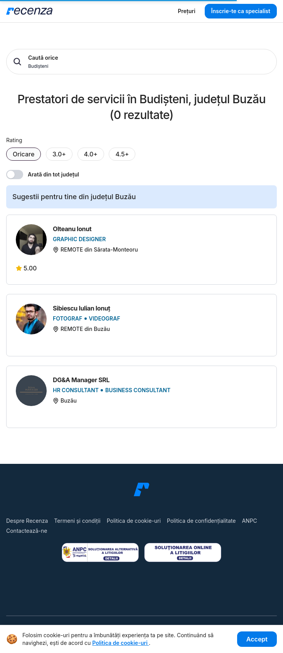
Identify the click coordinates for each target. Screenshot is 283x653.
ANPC (249, 520)
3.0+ (59, 154)
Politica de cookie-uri (134, 520)
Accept (257, 639)
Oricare (23, 154)
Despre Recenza (27, 520)
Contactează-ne (26, 530)
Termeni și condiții (77, 520)
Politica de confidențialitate (201, 520)
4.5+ (122, 154)
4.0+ (91, 154)
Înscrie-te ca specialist (240, 11)
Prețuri (186, 11)
